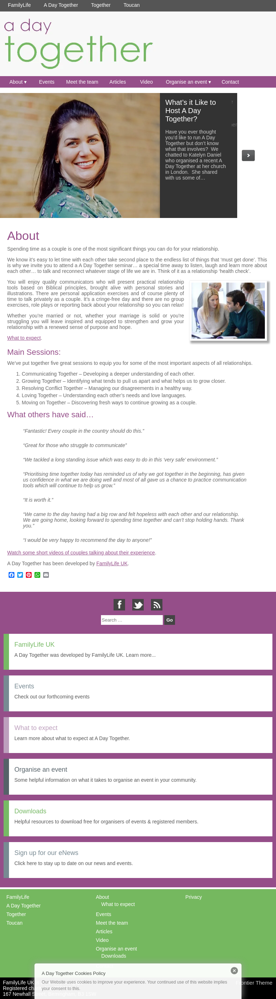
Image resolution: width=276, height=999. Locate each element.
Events (47, 82)
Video (146, 82)
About (16, 82)
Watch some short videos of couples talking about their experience (81, 553)
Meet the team (82, 82)
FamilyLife (19, 5)
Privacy (193, 897)
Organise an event (186, 82)
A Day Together (61, 5)
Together (100, 5)
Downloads (113, 956)
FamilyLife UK (112, 563)
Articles (118, 82)
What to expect (24, 338)
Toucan (132, 5)
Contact (230, 82)
